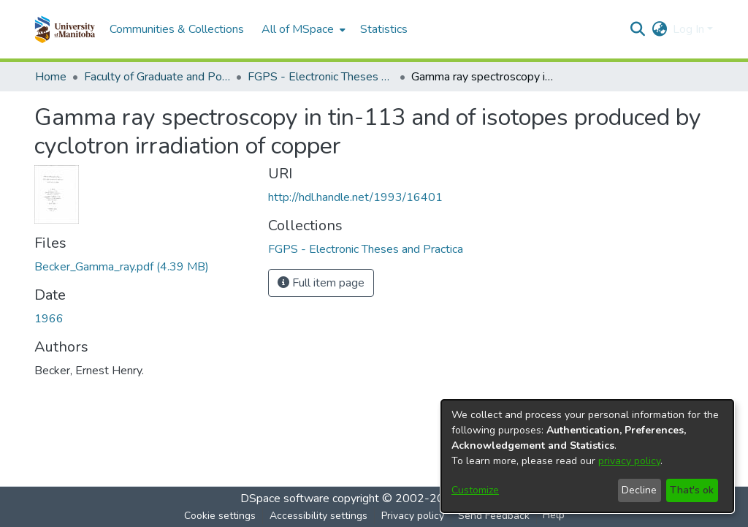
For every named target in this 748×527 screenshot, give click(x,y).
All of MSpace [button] (298, 29)
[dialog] (587, 456)
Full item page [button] (321, 283)
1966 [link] (49, 319)
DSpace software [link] (284, 498)
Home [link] (50, 77)
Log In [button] (690, 29)
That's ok (692, 490)
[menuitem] (302, 29)
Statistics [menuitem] (384, 29)
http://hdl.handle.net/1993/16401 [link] (355, 197)
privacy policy (629, 461)
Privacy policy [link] (412, 516)
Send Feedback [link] (494, 516)
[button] (64, 29)
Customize (475, 490)
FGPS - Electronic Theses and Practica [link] (321, 77)
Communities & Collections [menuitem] (177, 29)
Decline (639, 490)
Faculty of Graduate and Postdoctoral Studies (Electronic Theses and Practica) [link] (157, 77)
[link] (121, 267)
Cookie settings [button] (220, 516)
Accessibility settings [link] (318, 516)
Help (554, 515)
